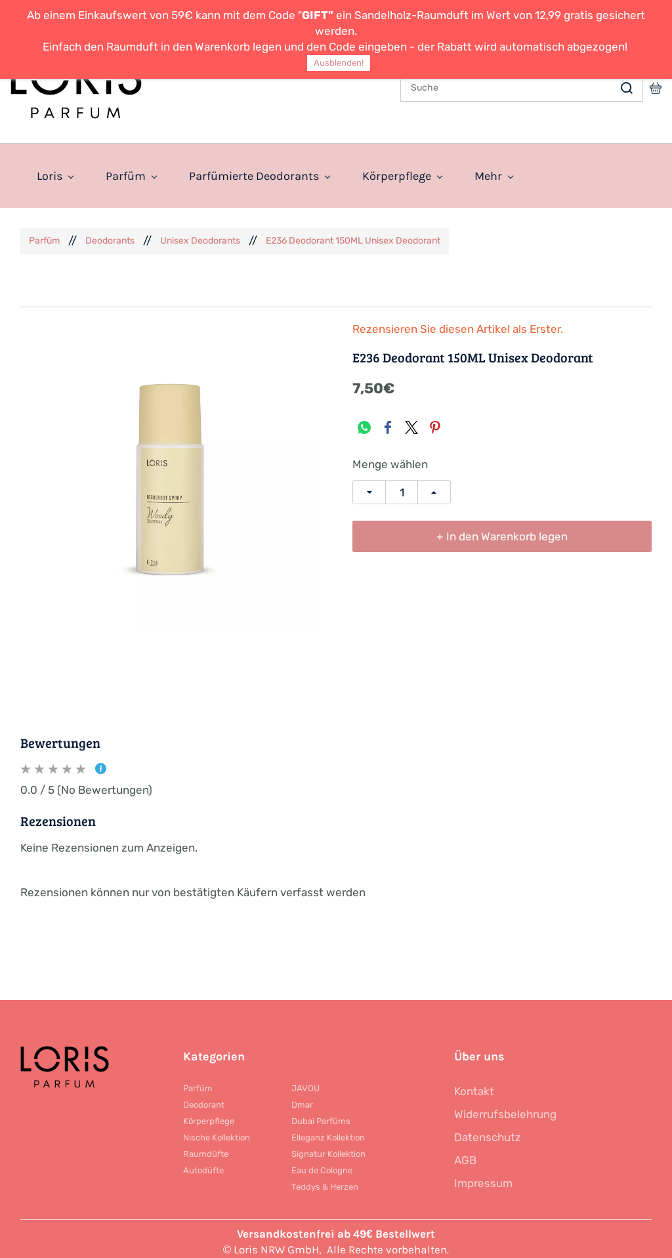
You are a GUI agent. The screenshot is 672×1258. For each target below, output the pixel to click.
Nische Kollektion (216, 1131)
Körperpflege (208, 1114)
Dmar (302, 1098)
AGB (465, 1153)
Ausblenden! (339, 63)
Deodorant (203, 1098)
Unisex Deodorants (200, 234)
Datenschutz (487, 1130)
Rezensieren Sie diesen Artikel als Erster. (457, 322)
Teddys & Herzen (324, 1180)
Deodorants (110, 234)
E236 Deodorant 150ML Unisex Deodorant (353, 234)
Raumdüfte (205, 1147)
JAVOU (305, 1082)
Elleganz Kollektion (328, 1131)
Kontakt (474, 1084)
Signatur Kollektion (328, 1147)
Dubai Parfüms (320, 1114)
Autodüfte (203, 1164)
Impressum (483, 1176)
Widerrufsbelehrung (505, 1107)
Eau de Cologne (321, 1164)
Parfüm (44, 234)
